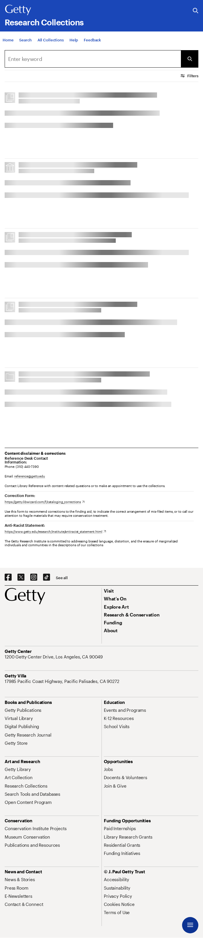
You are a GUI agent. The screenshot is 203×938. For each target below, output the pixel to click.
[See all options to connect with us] (62, 578)
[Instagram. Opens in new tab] (33, 577)
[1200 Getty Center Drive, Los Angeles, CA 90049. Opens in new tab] (54, 657)
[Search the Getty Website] (195, 11)
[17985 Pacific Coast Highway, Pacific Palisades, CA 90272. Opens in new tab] (62, 681)
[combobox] (93, 59)
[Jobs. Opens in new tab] (108, 769)
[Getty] (18, 10)
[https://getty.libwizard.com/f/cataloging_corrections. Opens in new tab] (45, 502)
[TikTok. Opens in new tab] (46, 577)
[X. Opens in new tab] (20, 577)
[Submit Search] (189, 59)
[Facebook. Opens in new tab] (8, 577)
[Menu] (190, 925)
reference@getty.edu (29, 476)
